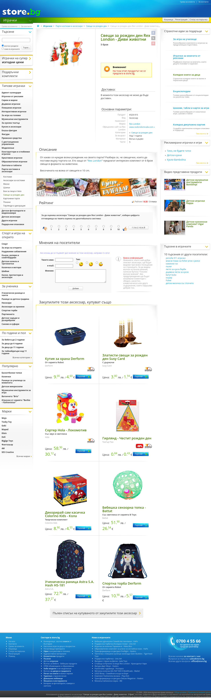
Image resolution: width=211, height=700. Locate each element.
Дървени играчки (11, 104)
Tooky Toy (7, 421)
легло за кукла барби (176, 269)
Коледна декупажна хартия (189, 124)
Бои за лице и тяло (12, 191)
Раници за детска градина (15, 299)
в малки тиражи (58, 676)
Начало (12, 644)
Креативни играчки (12, 157)
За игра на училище (185, 39)
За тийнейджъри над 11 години (14, 352)
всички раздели (10, 46)
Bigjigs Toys (7, 440)
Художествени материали (55, 656)
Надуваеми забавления (14, 251)
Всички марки (23, 456)
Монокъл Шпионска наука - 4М (108, 683)
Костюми (7, 176)
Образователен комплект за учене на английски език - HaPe (121, 651)
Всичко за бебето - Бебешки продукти (60, 666)
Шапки (6, 187)
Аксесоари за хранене (13, 306)
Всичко (57, 673)
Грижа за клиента (187, 2)
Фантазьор (7, 444)
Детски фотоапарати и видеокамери (13, 211)
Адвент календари (11, 92)
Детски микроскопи (12, 386)
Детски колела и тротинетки (10, 262)
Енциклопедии (181, 91)
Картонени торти (11, 198)
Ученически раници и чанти (13, 294)
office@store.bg (199, 663)
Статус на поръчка (17, 653)
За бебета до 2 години (13, 339)
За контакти (203, 2)
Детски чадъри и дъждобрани (10, 319)
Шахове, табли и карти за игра (191, 107)
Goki (4, 425)
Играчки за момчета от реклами (186, 57)
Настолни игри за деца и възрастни (59, 648)
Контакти (13, 646)
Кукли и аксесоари (11, 126)
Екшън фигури (9, 130)
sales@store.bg (197, 661)
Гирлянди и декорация (14, 205)
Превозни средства (12, 138)
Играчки (10, 20)
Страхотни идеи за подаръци (183, 31)
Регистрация (14, 656)
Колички (6, 376)
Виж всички (202, 133)
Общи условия (180, 695)
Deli (3, 437)
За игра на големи (11, 115)
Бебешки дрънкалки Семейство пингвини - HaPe (116, 644)
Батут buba (171, 274)
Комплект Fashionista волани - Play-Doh (112, 678)
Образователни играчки (14, 161)
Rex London (134, 123)
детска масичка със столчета (180, 283)
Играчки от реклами (12, 96)
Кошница (13, 651)
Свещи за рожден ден (96, 26)
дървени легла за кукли (177, 272)
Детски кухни (174, 155)
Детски (51, 663)
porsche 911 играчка (175, 258)
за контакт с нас (192, 658)
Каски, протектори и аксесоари (12, 276)
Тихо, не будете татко (179, 150)
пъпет (169, 266)
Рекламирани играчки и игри (183, 142)
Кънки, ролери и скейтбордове (10, 256)
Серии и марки (9, 100)
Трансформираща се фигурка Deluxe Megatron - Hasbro (119, 681)
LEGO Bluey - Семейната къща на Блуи (111, 676)
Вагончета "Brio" (10, 396)
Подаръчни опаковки (13, 224)
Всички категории (21, 357)
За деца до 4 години (12, 343)
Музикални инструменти (15, 119)
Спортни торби (9, 310)
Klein (4, 433)
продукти (54, 658)
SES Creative (8, 452)
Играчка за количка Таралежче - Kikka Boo (113, 648)
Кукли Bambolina (176, 159)
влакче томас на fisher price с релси (183, 260)
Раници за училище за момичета (13, 381)
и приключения (55, 678)
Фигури (6, 134)
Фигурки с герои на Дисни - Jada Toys (111, 663)
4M (3, 448)
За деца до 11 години (13, 347)
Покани (7, 202)
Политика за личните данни (199, 695)
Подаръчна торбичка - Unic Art (108, 661)
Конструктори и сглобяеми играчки (16, 152)
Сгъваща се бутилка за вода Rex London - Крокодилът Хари (121, 666)
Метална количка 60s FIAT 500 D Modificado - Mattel (117, 673)
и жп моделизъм (57, 671)
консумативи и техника (57, 653)
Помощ (12, 658)
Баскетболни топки (12, 372)
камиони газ (172, 263)
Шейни (5, 271)
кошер (169, 277)
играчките (184, 246)
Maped (5, 429)
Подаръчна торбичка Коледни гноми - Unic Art (115, 646)
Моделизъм (8, 148)
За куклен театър (11, 122)
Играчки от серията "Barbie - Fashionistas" (16, 401)
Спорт (5, 243)
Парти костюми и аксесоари (69, 26)
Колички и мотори (11, 267)
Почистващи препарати (54, 651)
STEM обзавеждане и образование (59, 668)
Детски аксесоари (11, 216)
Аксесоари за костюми (14, 180)
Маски (6, 184)
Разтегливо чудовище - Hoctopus (109, 671)
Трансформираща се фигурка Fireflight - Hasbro (115, 653)
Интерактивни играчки (14, 111)
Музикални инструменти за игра (16, 391)
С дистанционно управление (10, 143)
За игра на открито (12, 247)
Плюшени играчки (11, 107)
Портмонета (8, 314)
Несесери (6, 302)
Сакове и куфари (10, 324)
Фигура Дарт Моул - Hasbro (107, 668)
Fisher (168, 280)
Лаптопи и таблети (12, 165)
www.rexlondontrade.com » (142, 127)
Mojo (4, 418)
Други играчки (9, 220)
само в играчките (11, 49)
